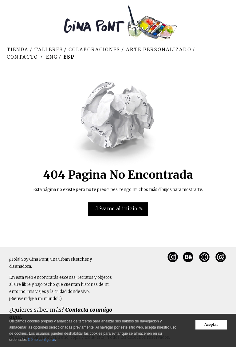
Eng (52, 57)
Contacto (22, 57)
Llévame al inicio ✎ (118, 208)
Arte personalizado (158, 50)
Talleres (48, 50)
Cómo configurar (41, 339)
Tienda (18, 50)
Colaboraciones (94, 50)
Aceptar (211, 324)
